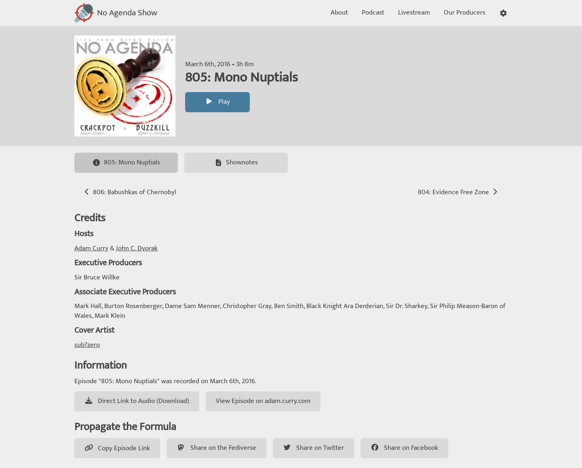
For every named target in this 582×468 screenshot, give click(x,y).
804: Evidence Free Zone (458, 192)
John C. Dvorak (137, 248)
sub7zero (87, 344)
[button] (503, 13)
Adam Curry (91, 248)
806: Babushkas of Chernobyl (129, 192)
